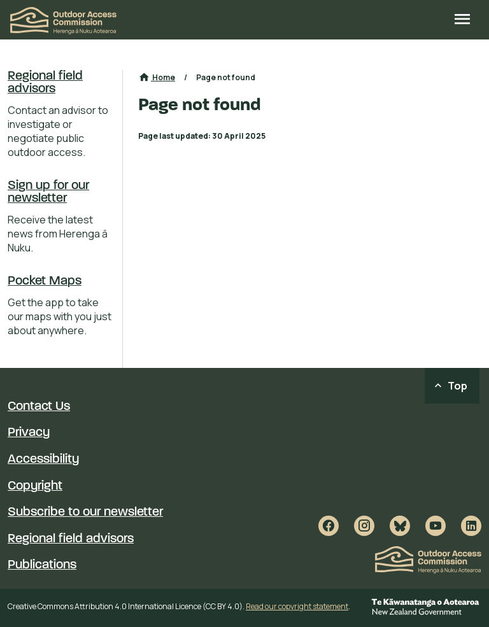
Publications (42, 565)
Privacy (29, 432)
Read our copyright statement (297, 606)
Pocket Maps (45, 281)
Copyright (35, 486)
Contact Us (39, 406)
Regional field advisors (45, 82)
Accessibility (43, 459)
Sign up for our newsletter (48, 192)
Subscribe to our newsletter (85, 512)
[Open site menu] (462, 20)
